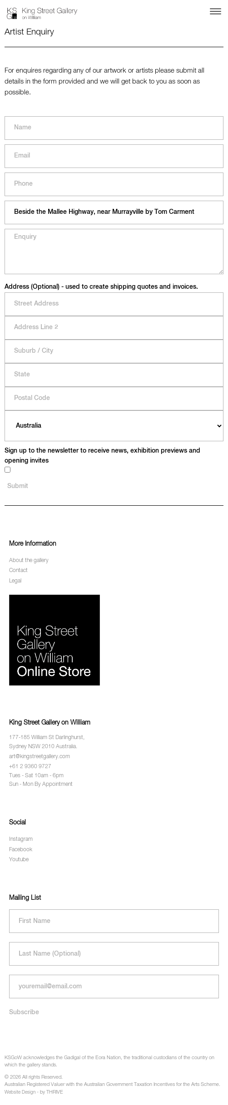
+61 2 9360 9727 (30, 767)
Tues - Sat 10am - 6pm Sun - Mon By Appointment (41, 780)
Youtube (19, 860)
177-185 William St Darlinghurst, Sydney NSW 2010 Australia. (46, 742)
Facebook (20, 850)
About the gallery (29, 560)
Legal (15, 581)
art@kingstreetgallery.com (39, 757)
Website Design (20, 1092)
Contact (18, 570)
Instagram (21, 839)
